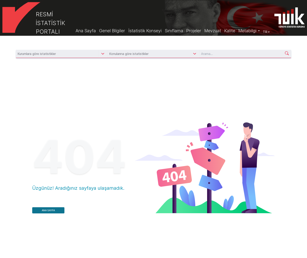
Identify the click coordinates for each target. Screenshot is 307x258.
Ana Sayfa (48, 210)
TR (266, 32)
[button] (103, 54)
